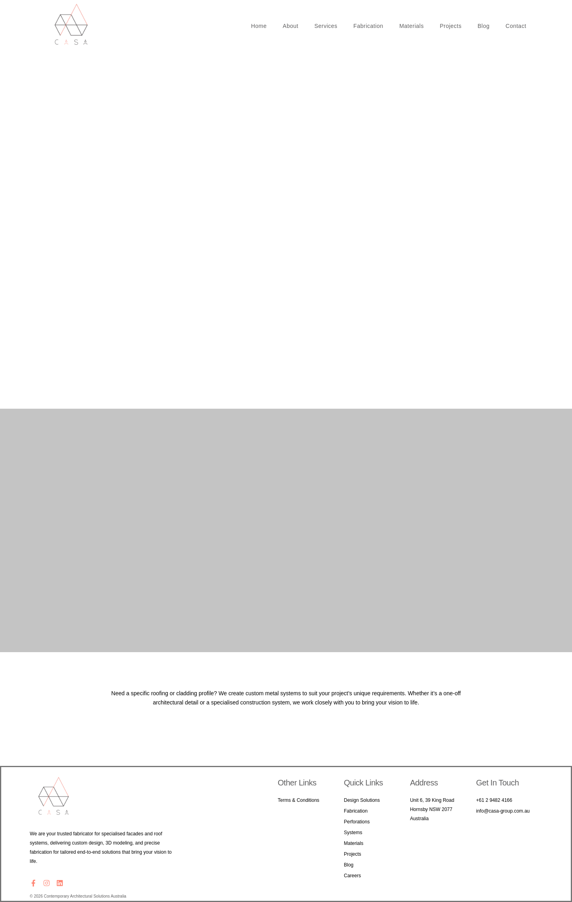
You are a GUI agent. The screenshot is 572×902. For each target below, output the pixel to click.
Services (325, 26)
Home (259, 26)
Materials (411, 26)
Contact (516, 26)
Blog (484, 26)
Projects (451, 26)
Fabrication (368, 26)
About (290, 26)
